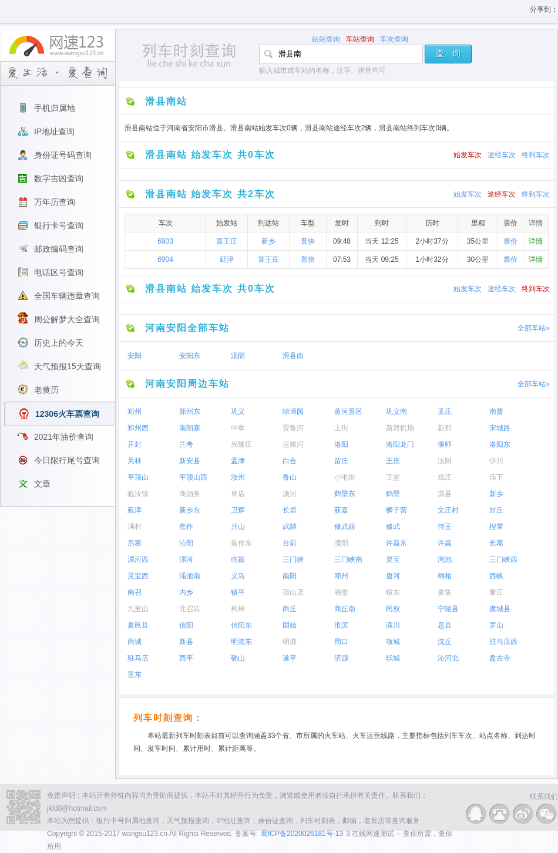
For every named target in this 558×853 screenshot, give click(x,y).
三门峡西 (503, 559)
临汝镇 (138, 494)
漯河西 (138, 559)
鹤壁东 (344, 494)
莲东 (134, 674)
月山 (238, 526)
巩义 (238, 411)
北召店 (189, 609)
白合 (290, 461)
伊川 (496, 461)
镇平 (238, 592)
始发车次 (467, 155)
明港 (290, 642)
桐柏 (445, 576)
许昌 (445, 543)
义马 (238, 576)
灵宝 (393, 559)
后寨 (134, 543)
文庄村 (448, 510)
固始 (290, 625)
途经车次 (502, 155)
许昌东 (396, 543)
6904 (165, 259)
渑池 (445, 559)
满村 (134, 526)
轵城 (393, 658)
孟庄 (445, 411)
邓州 (341, 576)
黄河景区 (348, 411)
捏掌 (496, 526)
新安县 (189, 461)
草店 (238, 494)
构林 (238, 609)
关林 (134, 461)
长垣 (290, 510)
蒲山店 (293, 592)
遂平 (290, 658)
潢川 (393, 625)
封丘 (496, 510)
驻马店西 (503, 642)
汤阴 (238, 356)
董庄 (496, 592)
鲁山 (290, 477)
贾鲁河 (293, 428)
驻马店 (138, 658)
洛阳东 (499, 444)
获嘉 (341, 510)
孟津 (238, 461)
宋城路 (499, 428)
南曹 (496, 411)
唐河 (393, 576)
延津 (227, 259)
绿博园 (293, 411)
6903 (165, 241)
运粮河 (293, 444)
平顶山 (138, 477)
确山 (238, 658)
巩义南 (396, 411)
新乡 (268, 241)
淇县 (445, 494)
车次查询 (394, 39)
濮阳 (341, 543)
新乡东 (189, 510)
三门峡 (293, 559)
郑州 (134, 411)
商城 (134, 642)
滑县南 (293, 356)
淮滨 (341, 625)
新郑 (445, 428)
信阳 (186, 625)
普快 (308, 241)
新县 (186, 642)
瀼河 (290, 494)
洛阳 (341, 444)
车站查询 (360, 39)
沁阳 (186, 543)
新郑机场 (400, 428)
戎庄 (445, 477)
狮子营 (396, 510)
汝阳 (445, 461)
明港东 (241, 642)
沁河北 (448, 658)
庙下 (496, 477)
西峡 (496, 576)
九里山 (138, 609)
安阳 (134, 356)
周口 (341, 642)
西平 (186, 658)
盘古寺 (499, 658)
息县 (445, 625)
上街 (341, 428)
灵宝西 (138, 576)
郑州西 (138, 428)
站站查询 (326, 39)
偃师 (445, 444)
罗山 (496, 625)
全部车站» (533, 328)
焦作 (186, 526)
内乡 (186, 592)
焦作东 (241, 543)
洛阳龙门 (400, 444)
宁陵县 (448, 609)
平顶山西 (193, 477)
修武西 (344, 526)
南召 (134, 592)
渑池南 (189, 576)
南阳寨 (189, 428)
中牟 (238, 428)
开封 (134, 444)
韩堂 (341, 592)
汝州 (238, 477)
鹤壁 (393, 494)
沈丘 (445, 642)
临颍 (238, 559)
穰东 (393, 592)
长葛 (496, 543)
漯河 (186, 559)
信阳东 (241, 625)
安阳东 (189, 356)
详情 (536, 241)
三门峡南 (348, 559)
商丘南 (344, 609)
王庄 (393, 461)
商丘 (290, 609)
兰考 (186, 444)
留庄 (341, 461)
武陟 (290, 526)
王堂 (393, 477)
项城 (393, 642)
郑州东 (189, 411)
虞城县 (499, 609)
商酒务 (189, 494)
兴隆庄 (241, 444)
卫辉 (238, 510)
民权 (393, 609)
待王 (445, 526)
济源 (341, 658)
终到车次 (536, 155)
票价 (510, 241)
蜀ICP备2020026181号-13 (302, 834)
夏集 (445, 592)
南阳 (290, 576)
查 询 (448, 53)
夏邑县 (138, 625)
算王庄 (226, 241)
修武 (393, 526)
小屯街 (344, 477)
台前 (290, 543)
